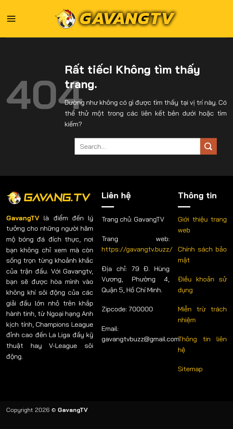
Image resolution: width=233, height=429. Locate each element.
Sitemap (190, 369)
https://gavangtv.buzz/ (137, 249)
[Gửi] (208, 146)
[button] (11, 18)
